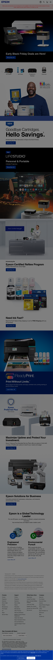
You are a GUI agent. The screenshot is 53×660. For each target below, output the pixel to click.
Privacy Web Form (38, 655)
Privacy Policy (33, 652)
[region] (26, 655)
